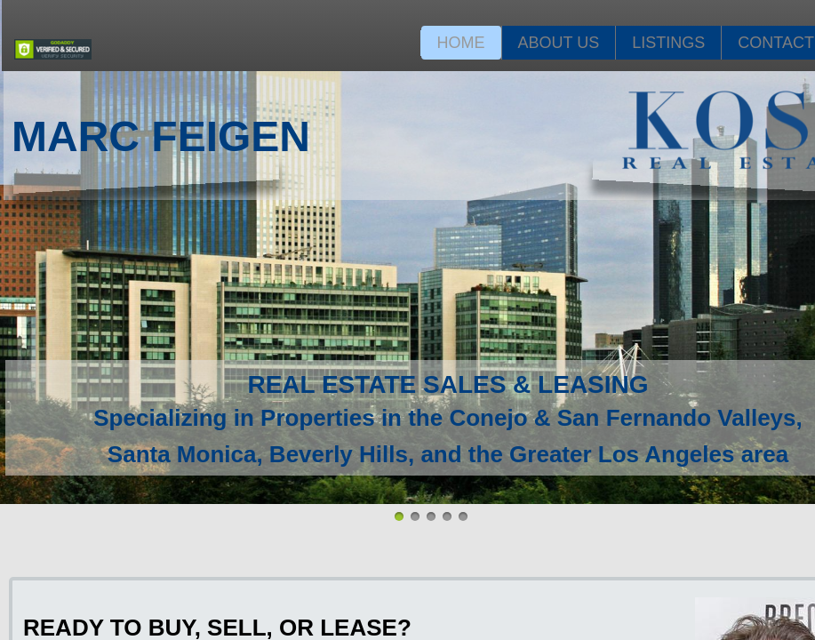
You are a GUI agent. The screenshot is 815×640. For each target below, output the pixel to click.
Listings (668, 43)
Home (461, 43)
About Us (559, 43)
